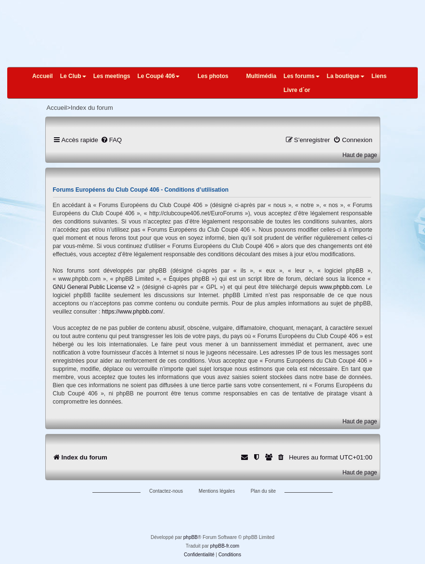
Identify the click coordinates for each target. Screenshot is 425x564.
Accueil (42, 76)
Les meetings (111, 76)
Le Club (73, 76)
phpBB (190, 537)
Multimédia (261, 76)
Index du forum (92, 107)
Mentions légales (217, 491)
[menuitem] (111, 140)
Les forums (301, 76)
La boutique (345, 76)
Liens (379, 76)
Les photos (212, 76)
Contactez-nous (166, 491)
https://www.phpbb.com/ (132, 311)
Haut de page (359, 155)
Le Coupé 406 (158, 76)
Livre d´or (296, 90)
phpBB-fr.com (225, 546)
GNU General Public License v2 (93, 287)
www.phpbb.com (341, 287)
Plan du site (263, 491)
